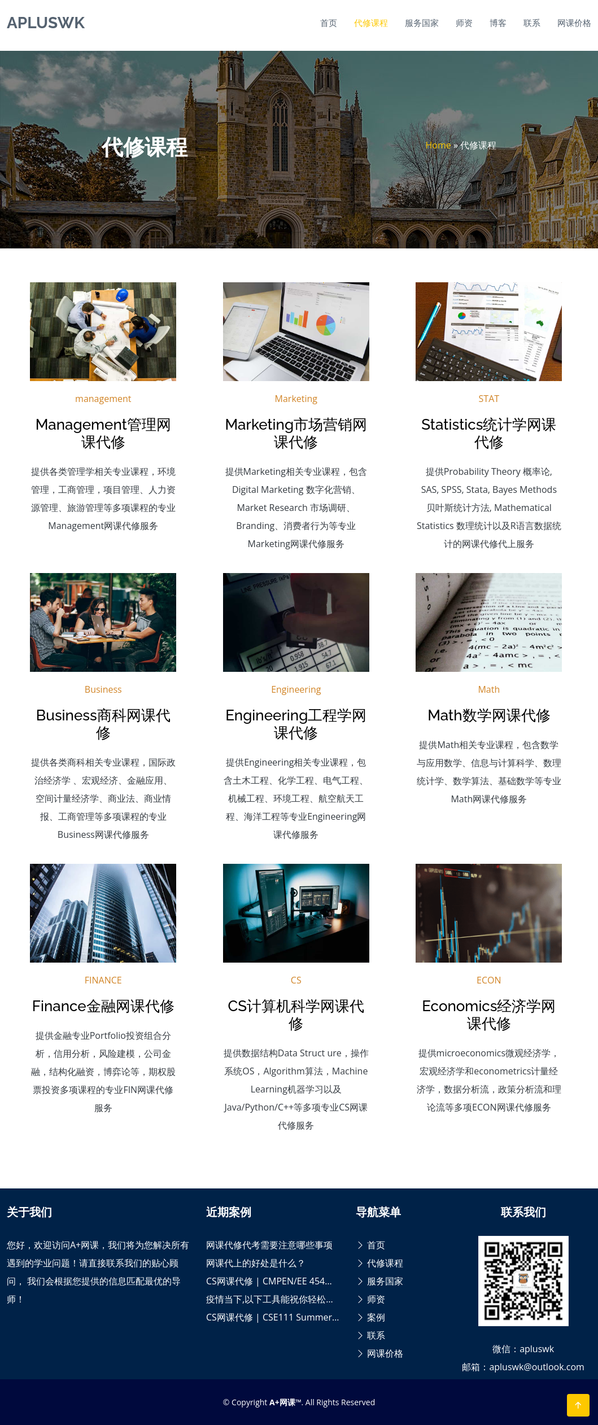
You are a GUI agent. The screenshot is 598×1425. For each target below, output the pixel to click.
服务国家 (422, 23)
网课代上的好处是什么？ (255, 1263)
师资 (464, 23)
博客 (498, 23)
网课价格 (574, 23)
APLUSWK (46, 23)
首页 (328, 23)
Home (438, 145)
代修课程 (371, 23)
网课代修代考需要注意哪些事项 (269, 1245)
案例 (370, 1317)
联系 (531, 23)
